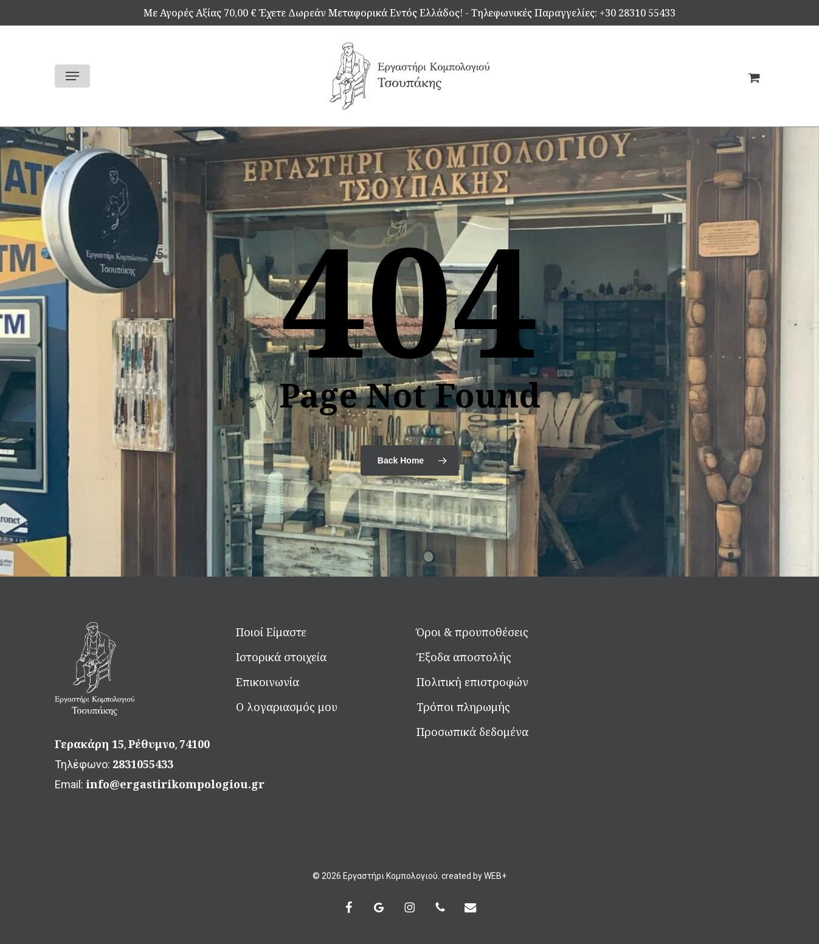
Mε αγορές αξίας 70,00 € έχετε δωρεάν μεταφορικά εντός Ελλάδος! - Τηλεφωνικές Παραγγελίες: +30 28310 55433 (409, 12)
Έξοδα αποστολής (463, 657)
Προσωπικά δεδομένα (472, 731)
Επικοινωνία (267, 682)
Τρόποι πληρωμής (463, 706)
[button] (72, 76)
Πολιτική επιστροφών (472, 682)
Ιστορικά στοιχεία (281, 657)
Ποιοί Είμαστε (271, 632)
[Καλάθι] (749, 76)
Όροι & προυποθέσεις (472, 632)
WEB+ (495, 876)
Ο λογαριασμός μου (286, 706)
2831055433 (142, 764)
